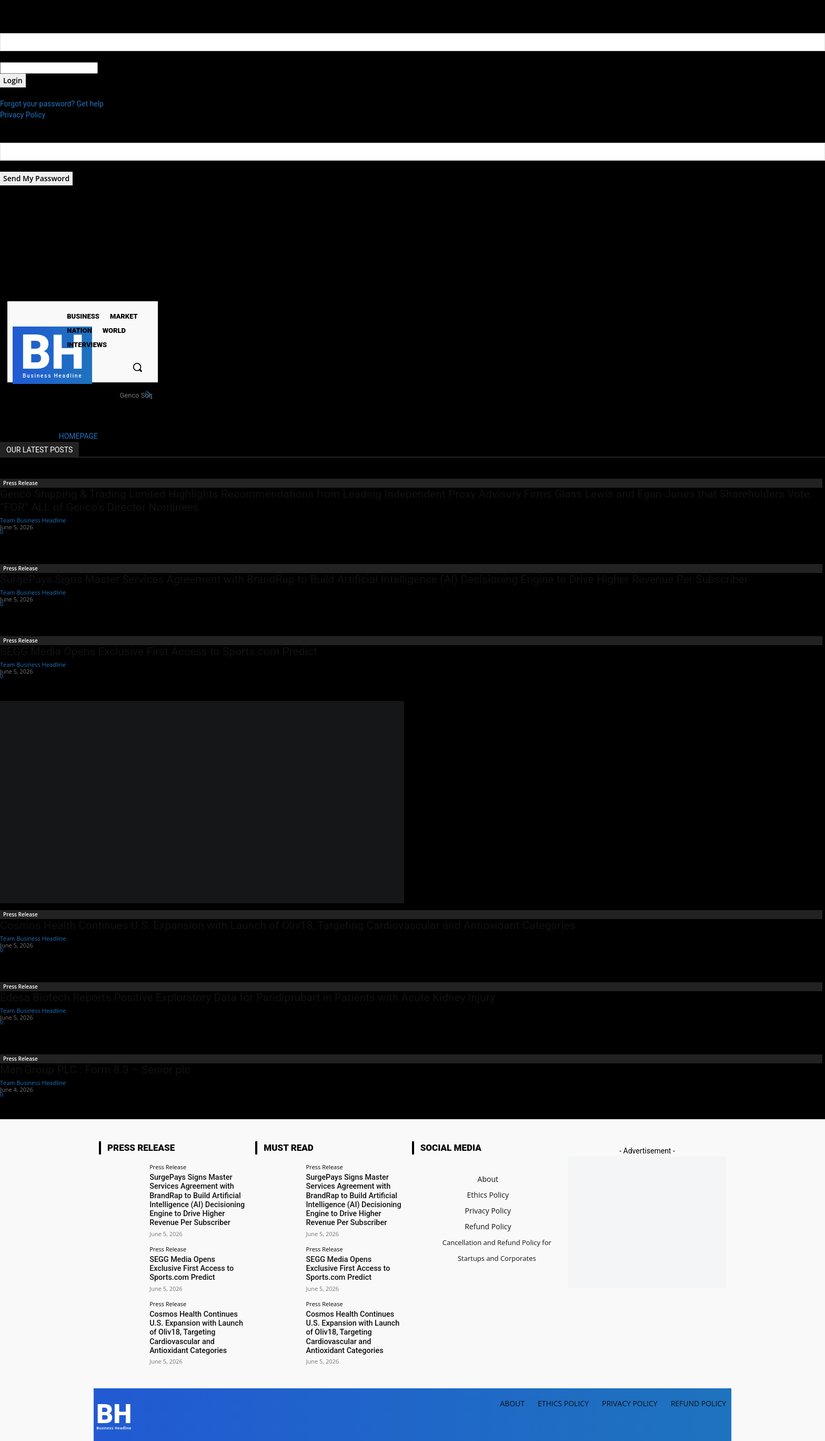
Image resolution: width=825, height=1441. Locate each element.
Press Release (20, 483)
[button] (137, 367)
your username (24, 56)
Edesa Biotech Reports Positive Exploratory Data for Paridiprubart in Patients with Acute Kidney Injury (247, 997)
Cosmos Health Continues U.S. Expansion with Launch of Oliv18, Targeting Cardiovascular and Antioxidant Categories (287, 925)
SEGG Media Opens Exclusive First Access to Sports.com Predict (158, 651)
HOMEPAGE (78, 436)
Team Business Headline (33, 520)
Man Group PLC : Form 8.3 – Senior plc (95, 1069)
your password (122, 68)
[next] (148, 395)
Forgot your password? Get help (52, 104)
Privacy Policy (22, 115)
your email (17, 166)
